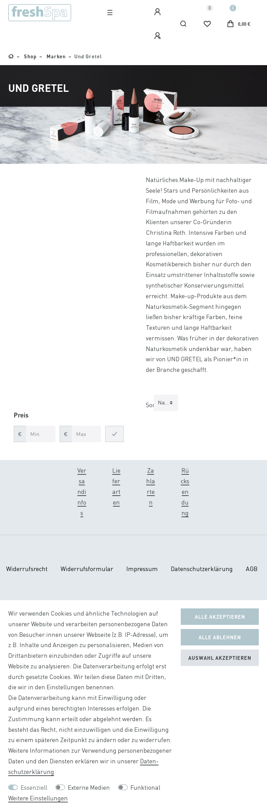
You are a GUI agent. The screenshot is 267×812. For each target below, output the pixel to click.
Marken (55, 56)
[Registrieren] (158, 36)
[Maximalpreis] (86, 434)
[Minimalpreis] (40, 434)
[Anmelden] (158, 12)
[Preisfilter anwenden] (114, 434)
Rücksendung (185, 491)
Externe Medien (89, 787)
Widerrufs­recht (27, 568)
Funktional (145, 787)
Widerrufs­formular (87, 568)
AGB (251, 568)
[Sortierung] (166, 403)
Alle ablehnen (220, 637)
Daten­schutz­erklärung (202, 568)
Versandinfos (81, 491)
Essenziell (34, 787)
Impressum (142, 568)
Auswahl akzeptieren (219, 658)
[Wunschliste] (207, 24)
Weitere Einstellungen (38, 798)
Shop (30, 56)
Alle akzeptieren (220, 617)
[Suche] (183, 24)
